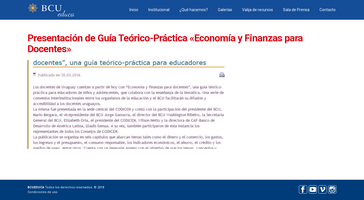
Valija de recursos (257, 10)
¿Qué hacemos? (193, 10)
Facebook (303, 188)
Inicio (133, 10)
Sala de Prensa (296, 10)
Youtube (313, 188)
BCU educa (51, 10)
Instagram (332, 188)
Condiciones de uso (43, 192)
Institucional (158, 10)
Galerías (225, 10)
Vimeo (322, 188)
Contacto (327, 10)
